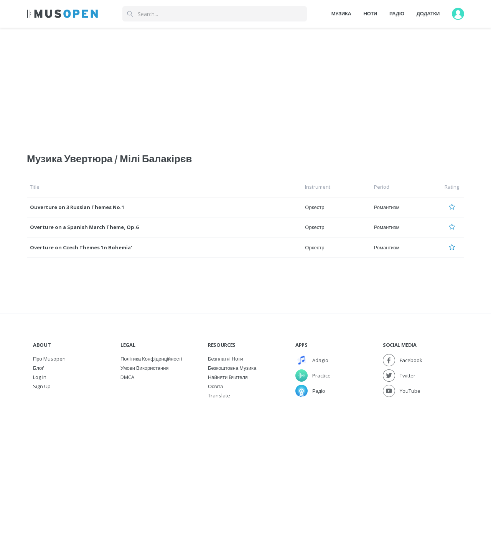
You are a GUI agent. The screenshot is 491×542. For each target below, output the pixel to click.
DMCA (127, 377)
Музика (341, 13)
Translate (219, 395)
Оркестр (314, 207)
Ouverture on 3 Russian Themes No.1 (77, 207)
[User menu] (458, 14)
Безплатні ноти (225, 358)
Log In (39, 377)
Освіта (215, 386)
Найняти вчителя (228, 377)
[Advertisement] (245, 457)
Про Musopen (49, 358)
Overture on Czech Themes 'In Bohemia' (81, 247)
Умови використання (144, 367)
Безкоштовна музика (232, 367)
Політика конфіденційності (151, 358)
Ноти (370, 13)
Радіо (396, 13)
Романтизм (387, 207)
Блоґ (38, 367)
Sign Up (42, 386)
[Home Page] (62, 14)
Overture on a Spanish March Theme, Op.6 (84, 227)
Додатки (428, 13)
